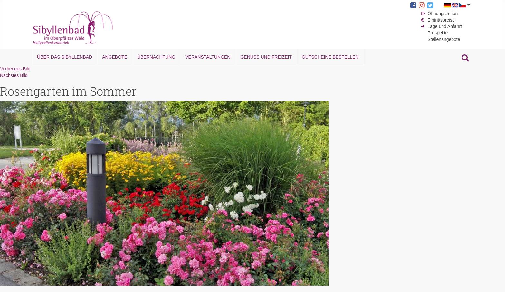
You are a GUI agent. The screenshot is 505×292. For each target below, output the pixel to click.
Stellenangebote (443, 39)
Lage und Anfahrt (444, 26)
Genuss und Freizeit (265, 56)
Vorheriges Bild (15, 68)
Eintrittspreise (441, 20)
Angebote (114, 56)
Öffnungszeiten (442, 13)
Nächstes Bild (14, 75)
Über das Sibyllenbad (64, 56)
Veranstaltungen (207, 56)
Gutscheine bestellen (330, 56)
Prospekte (437, 32)
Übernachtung (156, 56)
